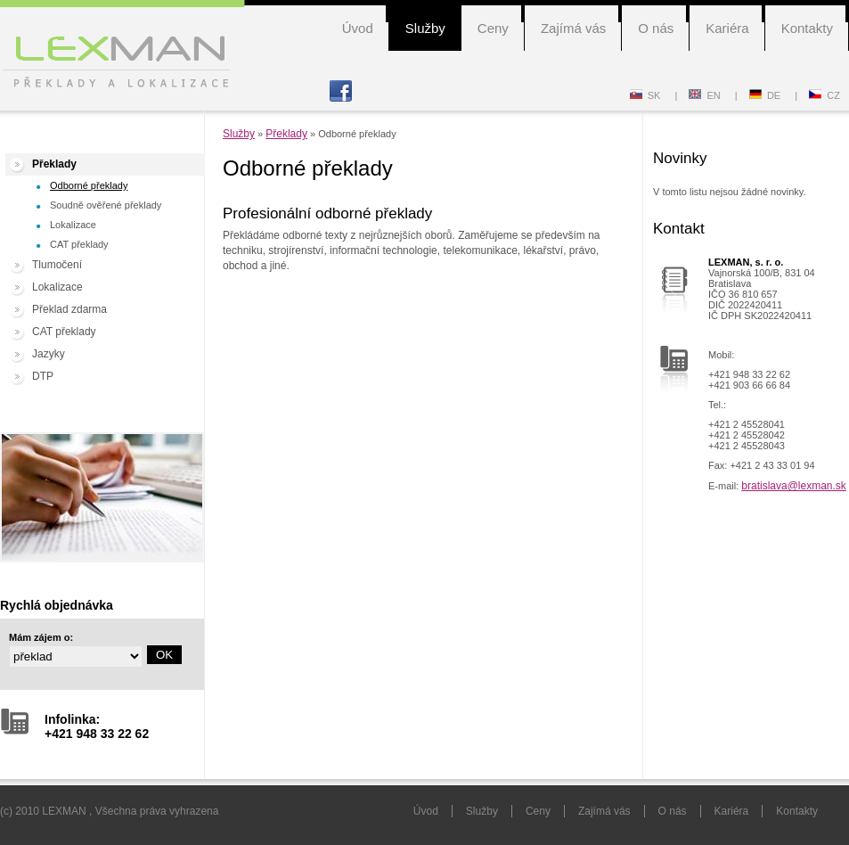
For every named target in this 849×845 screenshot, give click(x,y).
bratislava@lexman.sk (793, 486)
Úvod (357, 28)
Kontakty (807, 28)
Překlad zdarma (69, 309)
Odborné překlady (88, 185)
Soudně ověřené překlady (105, 205)
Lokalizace (73, 224)
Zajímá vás (573, 28)
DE (764, 95)
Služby (425, 28)
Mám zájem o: (41, 637)
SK (645, 95)
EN (704, 95)
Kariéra (727, 28)
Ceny (493, 28)
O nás (655, 28)
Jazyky (48, 354)
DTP (42, 376)
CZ (824, 95)
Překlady (54, 164)
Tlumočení (57, 264)
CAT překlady (79, 244)
